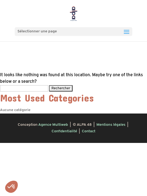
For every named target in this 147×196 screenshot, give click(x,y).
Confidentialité (64, 131)
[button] (11, 186)
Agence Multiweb (53, 124)
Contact (88, 131)
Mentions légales (111, 124)
